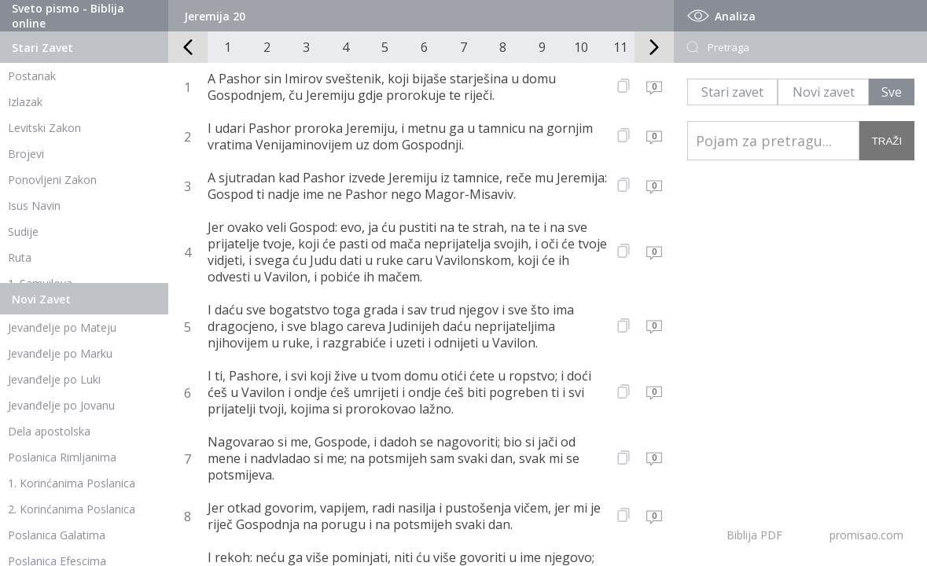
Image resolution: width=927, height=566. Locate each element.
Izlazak (25, 101)
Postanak (32, 75)
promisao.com (866, 534)
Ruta (19, 257)
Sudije (23, 231)
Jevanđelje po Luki (54, 379)
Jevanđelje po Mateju (62, 327)
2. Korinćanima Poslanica (71, 509)
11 (620, 47)
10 (581, 47)
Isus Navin (34, 205)
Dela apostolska (49, 431)
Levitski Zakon (44, 127)
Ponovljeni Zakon (52, 179)
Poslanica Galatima (56, 534)
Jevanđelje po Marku (60, 353)
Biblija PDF (754, 534)
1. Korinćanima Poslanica (71, 483)
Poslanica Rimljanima (62, 457)
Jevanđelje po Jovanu (61, 405)
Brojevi (26, 153)
